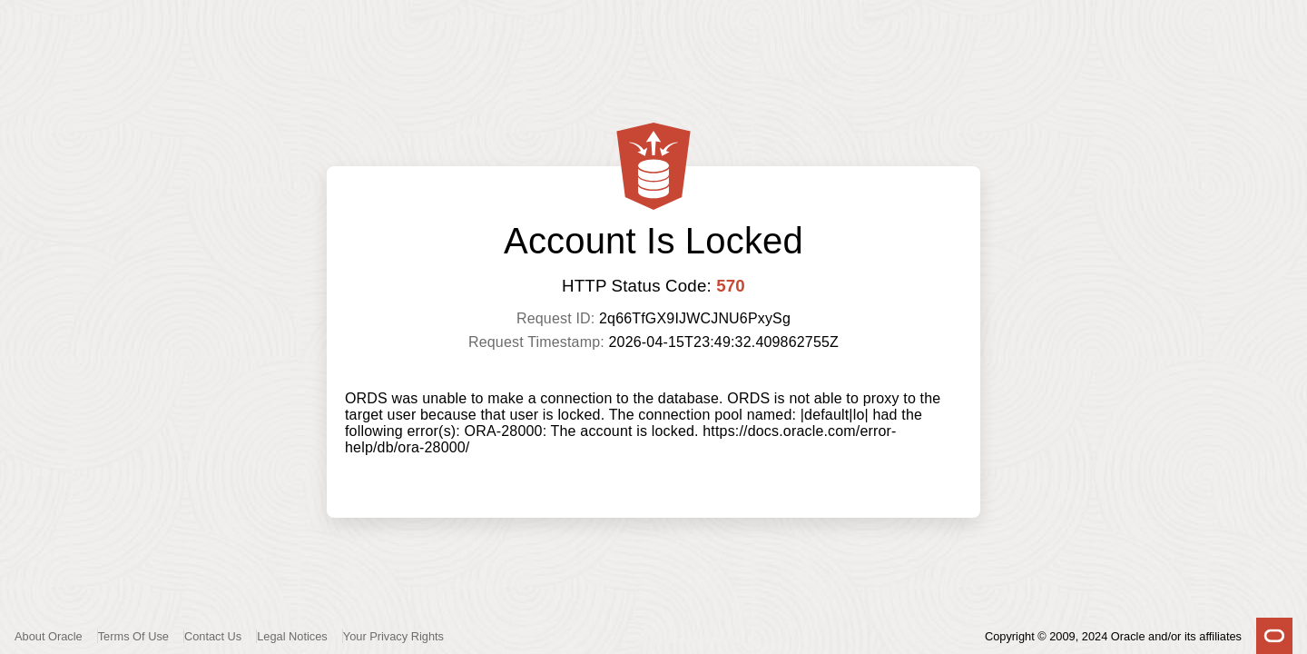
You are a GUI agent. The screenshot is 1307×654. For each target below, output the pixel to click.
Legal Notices (292, 636)
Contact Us (212, 636)
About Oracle (49, 636)
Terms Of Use (133, 636)
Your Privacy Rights (393, 636)
